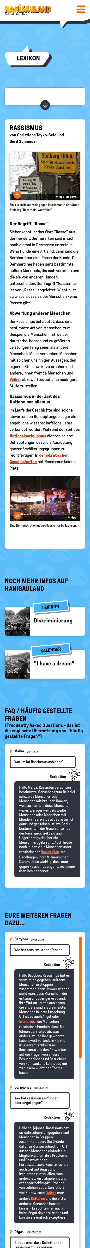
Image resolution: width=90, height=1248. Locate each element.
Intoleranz (27, 1021)
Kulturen (38, 1198)
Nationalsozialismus (28, 436)
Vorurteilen (50, 852)
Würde (51, 1193)
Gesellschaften (23, 461)
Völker (15, 379)
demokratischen (53, 455)
